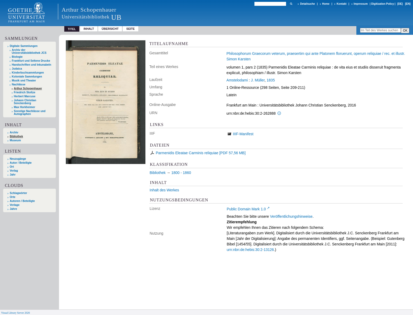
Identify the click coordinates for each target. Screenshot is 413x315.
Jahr (13, 174)
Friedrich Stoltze (24, 92)
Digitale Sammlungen (24, 46)
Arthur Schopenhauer (28, 88)
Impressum (361, 3)
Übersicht (110, 28)
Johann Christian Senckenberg (25, 102)
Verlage (14, 204)
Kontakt (341, 3)
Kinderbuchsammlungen (28, 72)
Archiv (14, 132)
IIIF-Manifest (243, 134)
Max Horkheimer (24, 107)
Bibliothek (16, 136)
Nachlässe (18, 84)
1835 (271, 80)
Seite (130, 28)
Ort (12, 166)
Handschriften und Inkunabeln (31, 64)
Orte (12, 197)
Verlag (14, 170)
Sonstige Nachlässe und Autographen (30, 112)
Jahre (13, 208)
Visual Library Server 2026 (15, 312)
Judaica (17, 68)
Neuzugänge (18, 158)
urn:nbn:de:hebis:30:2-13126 (250, 250)
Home (326, 3)
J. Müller (257, 80)
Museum (15, 140)
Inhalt (88, 28)
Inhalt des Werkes (164, 190)
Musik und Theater (24, 80)
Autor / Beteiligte (21, 162)
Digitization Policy (382, 3)
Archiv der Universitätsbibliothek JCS (29, 51)
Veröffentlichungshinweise (291, 216)
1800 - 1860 (181, 173)
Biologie (17, 56)
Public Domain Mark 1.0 (246, 209)
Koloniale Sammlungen (27, 76)
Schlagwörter (18, 193)
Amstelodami (237, 80)
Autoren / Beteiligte (22, 201)
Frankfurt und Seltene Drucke (31, 60)
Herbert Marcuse (25, 96)
